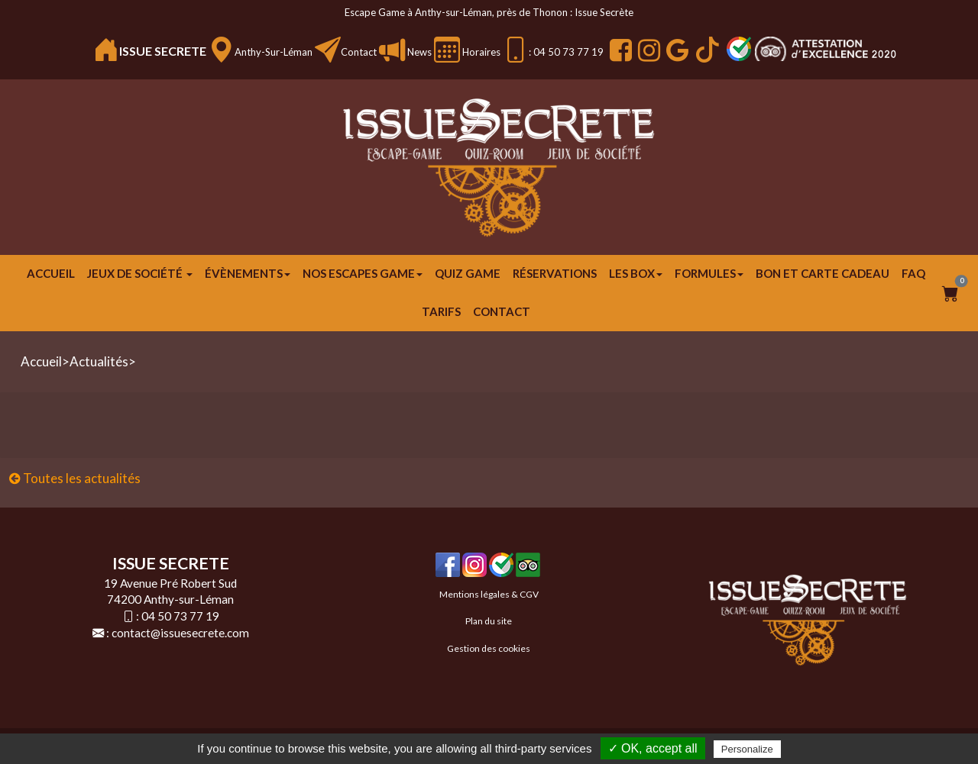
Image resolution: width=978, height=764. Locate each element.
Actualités (99, 361)
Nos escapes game (363, 273)
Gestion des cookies (488, 648)
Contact (359, 52)
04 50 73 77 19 (180, 616)
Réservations (555, 273)
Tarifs (441, 311)
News (418, 52)
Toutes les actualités (75, 478)
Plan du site (488, 621)
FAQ (913, 273)
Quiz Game (467, 273)
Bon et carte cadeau (822, 273)
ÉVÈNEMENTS (247, 273)
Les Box (635, 273)
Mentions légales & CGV (489, 594)
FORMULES (709, 273)
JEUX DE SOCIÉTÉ (140, 273)
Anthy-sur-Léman (274, 52)
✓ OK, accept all (653, 748)
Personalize (747, 749)
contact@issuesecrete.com (180, 633)
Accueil (51, 273)
